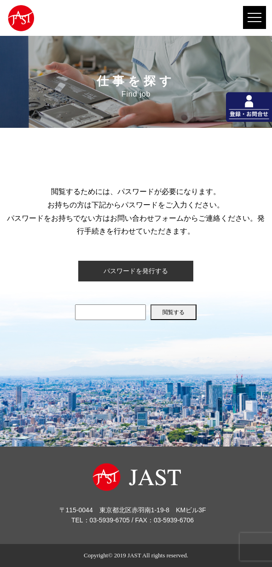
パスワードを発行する (136, 271)
